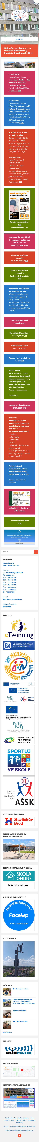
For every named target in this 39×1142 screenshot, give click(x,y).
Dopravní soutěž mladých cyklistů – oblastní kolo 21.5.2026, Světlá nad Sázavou (24, 1001)
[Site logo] (19, 33)
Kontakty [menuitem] (19, 1123)
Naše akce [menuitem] (31, 1120)
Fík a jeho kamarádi (20, 1021)
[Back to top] (19, 1135)
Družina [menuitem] (26, 1118)
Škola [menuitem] (20, 1118)
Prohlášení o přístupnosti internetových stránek (19, 1130)
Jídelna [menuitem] (18, 1120)
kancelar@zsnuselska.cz (12, 599)
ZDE (19, 91)
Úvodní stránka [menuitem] (10, 1118)
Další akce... (7, 1032)
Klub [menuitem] (32, 1118)
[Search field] (19, 552)
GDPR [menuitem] (25, 1120)
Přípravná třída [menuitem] (9, 1120)
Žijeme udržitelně (19, 1010)
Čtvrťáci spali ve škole (21, 989)
